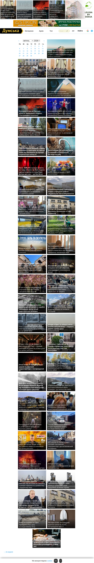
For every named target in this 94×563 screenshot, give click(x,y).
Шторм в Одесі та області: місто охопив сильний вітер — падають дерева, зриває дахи (61, 328)
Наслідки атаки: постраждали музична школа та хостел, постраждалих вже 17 (58, 524)
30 (31, 56)
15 (27, 51)
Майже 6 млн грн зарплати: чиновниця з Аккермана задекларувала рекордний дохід (59, 407)
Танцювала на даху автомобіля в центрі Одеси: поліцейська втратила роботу (30, 427)
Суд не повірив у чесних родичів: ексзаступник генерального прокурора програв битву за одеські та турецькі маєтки (31, 504)
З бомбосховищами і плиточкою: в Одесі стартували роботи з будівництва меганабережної (61, 191)
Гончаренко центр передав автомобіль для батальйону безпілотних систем (60, 367)
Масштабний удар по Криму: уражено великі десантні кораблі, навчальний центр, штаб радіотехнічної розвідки (32, 308)
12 (42, 48)
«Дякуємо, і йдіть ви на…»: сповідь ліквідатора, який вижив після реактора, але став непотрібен (60, 347)
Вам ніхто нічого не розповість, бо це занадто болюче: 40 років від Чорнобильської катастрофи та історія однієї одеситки (31, 386)
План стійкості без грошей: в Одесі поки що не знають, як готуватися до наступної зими (31, 329)
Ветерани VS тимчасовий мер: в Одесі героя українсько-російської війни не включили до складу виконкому (61, 73)
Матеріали (29, 31)
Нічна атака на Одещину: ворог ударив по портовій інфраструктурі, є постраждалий (31, 367)
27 (19, 56)
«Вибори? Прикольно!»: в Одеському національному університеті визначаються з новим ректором (61, 504)
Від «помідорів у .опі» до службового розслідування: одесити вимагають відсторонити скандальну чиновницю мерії (60, 249)
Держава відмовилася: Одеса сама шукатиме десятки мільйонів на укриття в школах (31, 191)
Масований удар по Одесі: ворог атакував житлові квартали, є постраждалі (60, 269)
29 (27, 56)
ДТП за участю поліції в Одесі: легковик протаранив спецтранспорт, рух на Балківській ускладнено (60, 445)
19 (42, 51)
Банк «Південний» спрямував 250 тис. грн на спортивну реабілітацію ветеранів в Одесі (59, 171)
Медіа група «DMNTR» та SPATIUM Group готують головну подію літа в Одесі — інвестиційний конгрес (60, 53)
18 (39, 51)
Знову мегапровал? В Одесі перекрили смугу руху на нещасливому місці (29, 524)
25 (39, 53)
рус (73, 31)
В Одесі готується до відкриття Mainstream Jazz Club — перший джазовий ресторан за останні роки (32, 347)
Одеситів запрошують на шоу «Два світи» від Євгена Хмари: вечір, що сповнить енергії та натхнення (31, 445)
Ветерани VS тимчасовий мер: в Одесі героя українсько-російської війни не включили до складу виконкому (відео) (8, 12)
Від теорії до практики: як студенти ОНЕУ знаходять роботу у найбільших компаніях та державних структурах (31, 73)
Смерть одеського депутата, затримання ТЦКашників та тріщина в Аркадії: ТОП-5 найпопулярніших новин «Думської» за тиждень (58, 287)
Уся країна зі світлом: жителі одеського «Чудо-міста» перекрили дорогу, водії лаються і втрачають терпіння (31, 210)
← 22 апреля (8, 552)
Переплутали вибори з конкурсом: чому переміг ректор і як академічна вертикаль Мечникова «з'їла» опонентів (59, 209)
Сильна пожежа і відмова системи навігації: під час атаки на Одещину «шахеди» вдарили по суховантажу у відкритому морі (32, 484)
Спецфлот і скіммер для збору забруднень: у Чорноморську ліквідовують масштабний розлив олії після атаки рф (31, 230)
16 (31, 51)
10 (35, 48)
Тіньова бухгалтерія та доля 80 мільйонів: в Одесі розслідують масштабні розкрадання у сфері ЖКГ (46, 543)
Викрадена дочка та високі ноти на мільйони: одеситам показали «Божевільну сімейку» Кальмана (60, 113)
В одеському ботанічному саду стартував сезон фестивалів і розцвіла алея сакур (30, 289)
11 (39, 48)
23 (31, 53)
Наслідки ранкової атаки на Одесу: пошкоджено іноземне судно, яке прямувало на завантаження (24, 14)
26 (42, 53)
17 (35, 51)
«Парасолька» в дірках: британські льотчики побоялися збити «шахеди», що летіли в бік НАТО (60, 387)
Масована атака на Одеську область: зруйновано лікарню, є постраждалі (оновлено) (40, 14)
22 (27, 53)
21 (23, 53)
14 (23, 51)
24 (35, 53)
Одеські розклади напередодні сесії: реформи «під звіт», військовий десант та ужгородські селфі (60, 132)
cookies (49, 561)
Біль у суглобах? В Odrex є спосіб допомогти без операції (31, 250)
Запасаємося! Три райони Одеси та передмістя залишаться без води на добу (60, 152)
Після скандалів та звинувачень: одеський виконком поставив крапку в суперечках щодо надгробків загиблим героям (60, 484)
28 (23, 56)
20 (19, 53)
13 (19, 51)
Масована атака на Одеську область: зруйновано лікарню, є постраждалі (30, 113)
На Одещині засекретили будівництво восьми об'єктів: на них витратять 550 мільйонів (59, 93)
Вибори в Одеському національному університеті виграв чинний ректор (61, 466)
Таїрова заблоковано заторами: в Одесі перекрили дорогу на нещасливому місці (59, 427)
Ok (56, 561)
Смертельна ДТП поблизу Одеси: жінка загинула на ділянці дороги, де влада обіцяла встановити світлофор (60, 308)
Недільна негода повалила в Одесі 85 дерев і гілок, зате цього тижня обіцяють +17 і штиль (60, 231)
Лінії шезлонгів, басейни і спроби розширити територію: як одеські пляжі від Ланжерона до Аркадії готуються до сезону (32, 151)
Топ (51, 31)
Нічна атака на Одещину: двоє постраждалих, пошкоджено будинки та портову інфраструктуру (32, 466)
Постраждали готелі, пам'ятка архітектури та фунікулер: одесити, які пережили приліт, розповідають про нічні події (30, 268)
